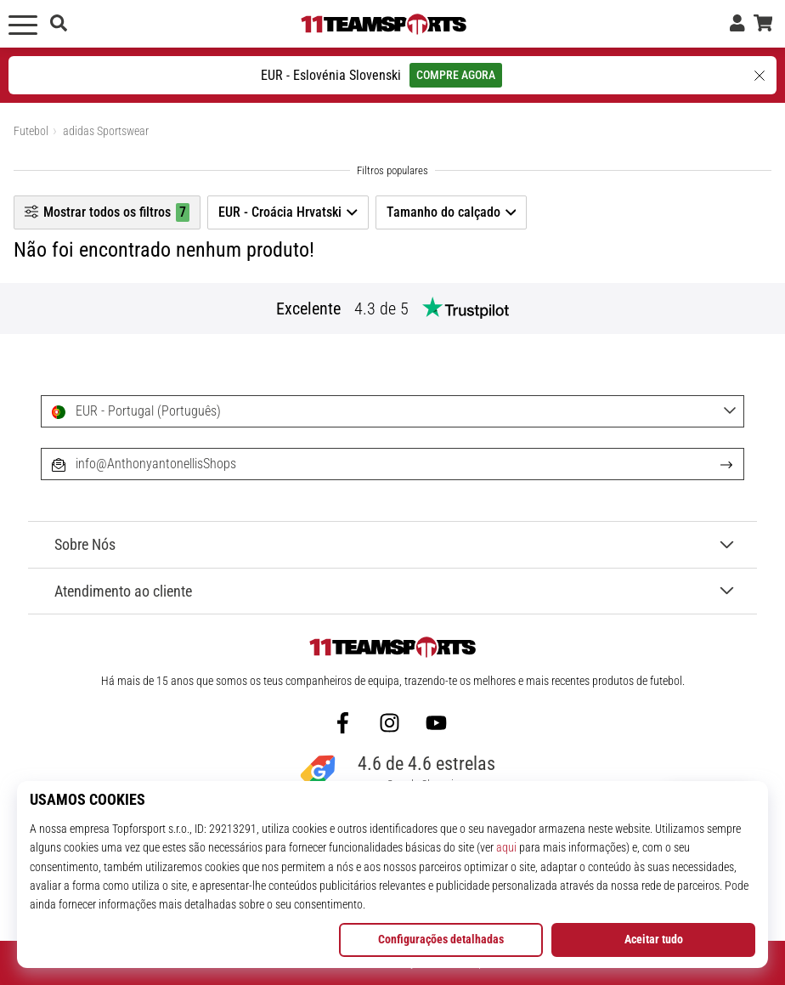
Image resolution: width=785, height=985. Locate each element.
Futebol (31, 131)
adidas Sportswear (106, 131)
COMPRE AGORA (455, 75)
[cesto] (763, 24)
